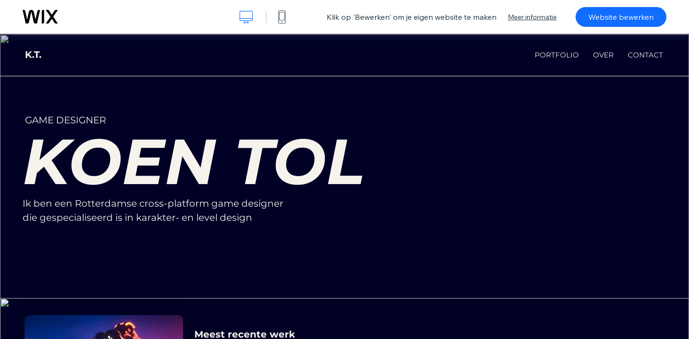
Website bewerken (621, 17)
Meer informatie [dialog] (532, 17)
